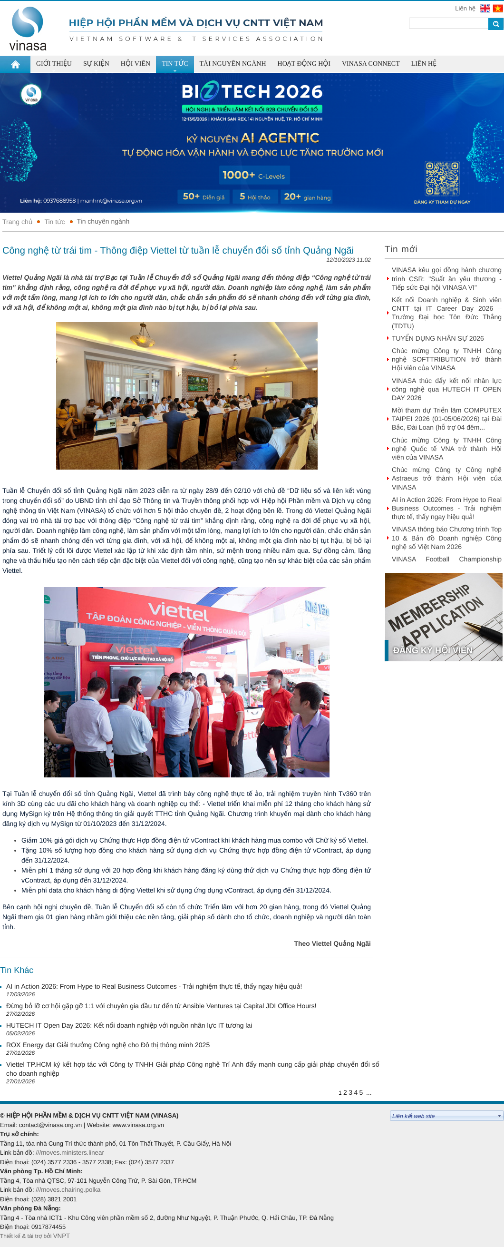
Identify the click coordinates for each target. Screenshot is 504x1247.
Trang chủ (17, 222)
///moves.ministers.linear (70, 1152)
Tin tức (54, 222)
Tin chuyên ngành (103, 221)
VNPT (62, 1235)
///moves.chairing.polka (68, 1189)
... (369, 1092)
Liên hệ (466, 8)
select (499, 1115)
